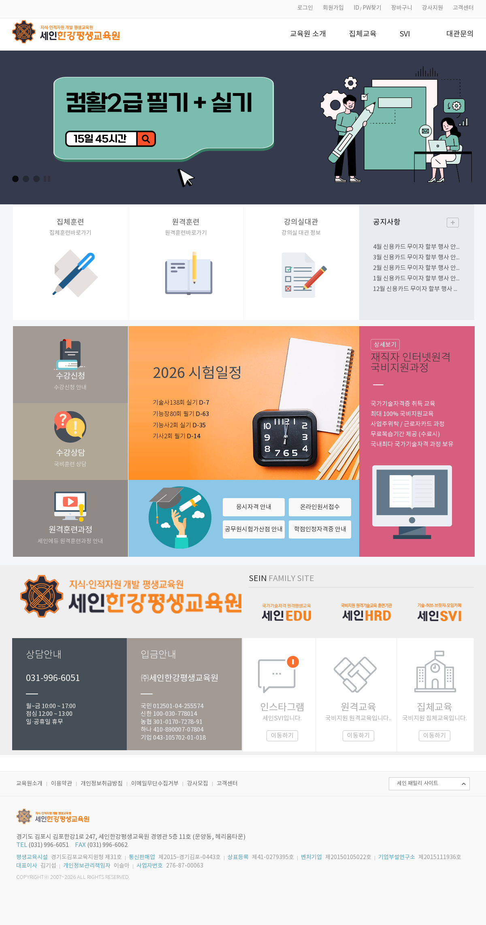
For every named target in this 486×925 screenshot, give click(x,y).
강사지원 (432, 8)
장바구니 (401, 8)
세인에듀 (284, 608)
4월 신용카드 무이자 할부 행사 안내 (417, 247)
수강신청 (71, 381)
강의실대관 (301, 227)
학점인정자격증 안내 (320, 529)
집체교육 (434, 721)
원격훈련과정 (71, 535)
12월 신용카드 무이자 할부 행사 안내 (417, 289)
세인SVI (439, 608)
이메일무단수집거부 (155, 784)
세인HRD (365, 608)
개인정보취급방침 (102, 784)
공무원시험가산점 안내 (254, 529)
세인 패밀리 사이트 (417, 784)
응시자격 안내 (253, 507)
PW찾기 (372, 8)
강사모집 (197, 784)
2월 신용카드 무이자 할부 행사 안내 (417, 268)
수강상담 (71, 458)
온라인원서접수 (320, 507)
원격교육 (358, 721)
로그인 (305, 8)
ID (356, 8)
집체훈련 (71, 227)
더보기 (453, 222)
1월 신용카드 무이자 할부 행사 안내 (417, 278)
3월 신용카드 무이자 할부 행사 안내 (417, 257)
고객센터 (463, 8)
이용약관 (61, 784)
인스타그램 (282, 721)
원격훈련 (186, 227)
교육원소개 (29, 784)
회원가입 (333, 8)
